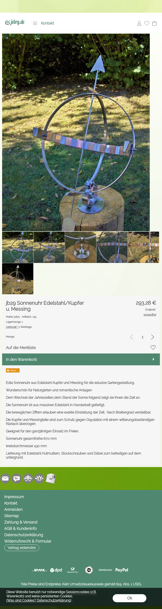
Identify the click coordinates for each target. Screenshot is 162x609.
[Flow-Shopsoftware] (39, 478)
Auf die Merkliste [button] (21, 347)
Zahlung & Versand (20, 522)
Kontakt (47, 23)
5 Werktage (19, 327)
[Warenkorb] (154, 23)
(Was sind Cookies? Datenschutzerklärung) (38, 600)
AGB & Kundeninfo (20, 528)
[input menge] (142, 337)
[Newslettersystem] (51, 478)
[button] (35, 23)
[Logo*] (15, 17)
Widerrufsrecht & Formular (27, 541)
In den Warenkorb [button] (21, 359)
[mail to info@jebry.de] (5, 478)
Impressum (14, 497)
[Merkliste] (147, 23)
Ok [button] (129, 598)
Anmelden (13, 509)
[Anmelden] (139, 23)
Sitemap (11, 516)
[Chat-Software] (16, 478)
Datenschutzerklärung (23, 535)
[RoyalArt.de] (28, 478)
